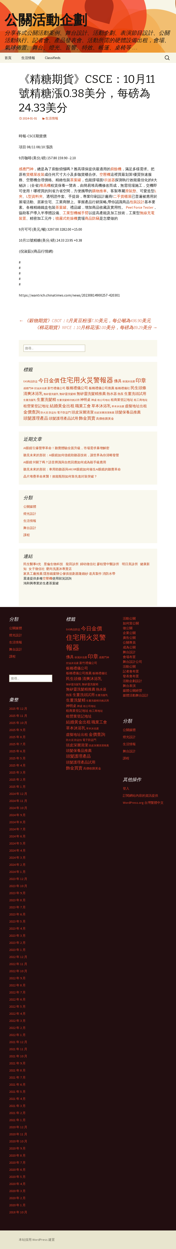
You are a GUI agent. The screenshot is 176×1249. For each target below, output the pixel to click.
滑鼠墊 (130, 191)
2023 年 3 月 (17, 935)
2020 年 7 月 (17, 1162)
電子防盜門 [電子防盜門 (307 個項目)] (64, 412)
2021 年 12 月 (18, 1042)
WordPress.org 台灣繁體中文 (143, 803)
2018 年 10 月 (18, 1212)
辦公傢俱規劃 (65, 574)
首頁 (8, 58)
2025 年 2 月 (17, 779)
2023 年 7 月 (17, 907)
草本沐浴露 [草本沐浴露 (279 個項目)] (118, 406)
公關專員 (129, 642)
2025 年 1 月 (17, 787)
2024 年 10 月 (18, 808)
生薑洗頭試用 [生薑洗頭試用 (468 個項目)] (135, 393)
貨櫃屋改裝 (35, 174)
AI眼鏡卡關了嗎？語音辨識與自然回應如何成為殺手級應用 (64, 462)
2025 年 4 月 (17, 765)
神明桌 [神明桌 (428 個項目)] (85, 399)
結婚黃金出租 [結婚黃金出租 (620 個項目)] (62, 405)
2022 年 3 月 (17, 1021)
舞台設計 (29, 528)
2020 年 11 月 (18, 1134)
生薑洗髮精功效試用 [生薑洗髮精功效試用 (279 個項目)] (68, 400)
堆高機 (45, 185)
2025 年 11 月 (18, 716)
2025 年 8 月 (17, 737)
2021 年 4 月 (17, 1099)
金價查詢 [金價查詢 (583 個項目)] (31, 412)
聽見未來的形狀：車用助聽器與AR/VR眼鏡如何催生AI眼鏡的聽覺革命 (72, 469)
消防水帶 (108, 574)
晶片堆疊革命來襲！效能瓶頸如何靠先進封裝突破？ (60, 476)
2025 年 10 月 (18, 723)
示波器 (109, 180)
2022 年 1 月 (17, 1035)
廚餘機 (115, 169)
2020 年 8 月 (17, 1155)
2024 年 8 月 (17, 822)
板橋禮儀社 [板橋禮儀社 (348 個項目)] (122, 388)
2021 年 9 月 (17, 1063)
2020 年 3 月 (17, 1191)
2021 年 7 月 (17, 1077)
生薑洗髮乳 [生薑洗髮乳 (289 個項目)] (29, 400)
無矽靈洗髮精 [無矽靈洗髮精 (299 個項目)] (67, 394)
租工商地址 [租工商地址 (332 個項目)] (141, 400)
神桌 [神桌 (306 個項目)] (94, 400)
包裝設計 (137, 202)
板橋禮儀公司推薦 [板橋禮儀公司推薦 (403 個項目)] (101, 388)
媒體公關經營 (132, 690)
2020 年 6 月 (17, 1170)
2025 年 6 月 (17, 751)
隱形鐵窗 (49, 574)
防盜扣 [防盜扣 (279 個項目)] (52, 412)
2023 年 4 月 (17, 928)
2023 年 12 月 (18, 879)
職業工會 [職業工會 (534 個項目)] (83, 405)
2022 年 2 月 (17, 1028)
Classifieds (52, 58)
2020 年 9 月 (17, 1148)
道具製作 (95, 574)
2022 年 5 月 (17, 1006)
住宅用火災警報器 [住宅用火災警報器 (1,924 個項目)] (86, 380)
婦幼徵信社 (88, 564)
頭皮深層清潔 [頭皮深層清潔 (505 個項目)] (83, 412)
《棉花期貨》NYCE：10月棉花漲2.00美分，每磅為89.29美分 (96, 327)
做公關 (127, 628)
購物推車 (99, 191)
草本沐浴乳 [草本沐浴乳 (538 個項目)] (101, 405)
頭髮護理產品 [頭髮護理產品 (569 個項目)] (35, 418)
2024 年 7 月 (17, 829)
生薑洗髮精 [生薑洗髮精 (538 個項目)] (46, 399)
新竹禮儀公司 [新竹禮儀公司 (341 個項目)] (56, 388)
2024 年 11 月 (18, 801)
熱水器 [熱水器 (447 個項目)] (112, 393)
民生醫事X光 (32, 564)
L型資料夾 (34, 196)
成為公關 (129, 647)
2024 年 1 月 (17, 872)
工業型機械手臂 (75, 212)
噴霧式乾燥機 (66, 218)
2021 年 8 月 (17, 1070)
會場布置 (129, 657)
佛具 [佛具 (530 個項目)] (118, 380)
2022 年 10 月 (18, 971)
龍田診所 (72, 564)
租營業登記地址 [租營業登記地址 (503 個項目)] (36, 406)
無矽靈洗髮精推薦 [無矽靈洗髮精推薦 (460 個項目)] (91, 393)
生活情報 (28, 58)
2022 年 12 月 (18, 957)
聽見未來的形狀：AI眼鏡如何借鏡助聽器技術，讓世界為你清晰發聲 (71, 455)
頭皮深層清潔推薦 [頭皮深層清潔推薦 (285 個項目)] (104, 412)
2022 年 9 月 (17, 978)
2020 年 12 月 (18, 1127)
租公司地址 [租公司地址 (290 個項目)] (103, 400)
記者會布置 (131, 671)
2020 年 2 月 (17, 1198)
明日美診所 (129, 564)
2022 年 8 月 (17, 985)
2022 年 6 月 (17, 999)
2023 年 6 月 (17, 914)
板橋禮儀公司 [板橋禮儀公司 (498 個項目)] (77, 388)
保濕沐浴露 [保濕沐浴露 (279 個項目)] (128, 381)
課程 (26, 535)
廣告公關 (129, 638)
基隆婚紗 (82, 574)
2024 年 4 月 (17, 850)
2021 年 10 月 (18, 1056)
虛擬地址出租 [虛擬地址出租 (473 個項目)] (136, 406)
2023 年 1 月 (17, 950)
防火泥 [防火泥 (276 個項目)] (44, 412)
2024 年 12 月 (18, 794)
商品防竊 (92, 218)
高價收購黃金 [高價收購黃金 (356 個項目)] (105, 419)
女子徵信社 (37, 569)
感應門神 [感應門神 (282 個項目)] (28, 388)
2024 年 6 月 (17, 836)
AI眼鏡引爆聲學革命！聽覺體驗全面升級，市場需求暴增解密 (66, 448)
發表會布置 (131, 676)
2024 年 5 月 (17, 843)
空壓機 (104, 174)
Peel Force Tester (139, 207)
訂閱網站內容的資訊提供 (140, 795)
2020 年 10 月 (18, 1141)
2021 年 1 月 (17, 1120)
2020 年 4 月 (17, 1184)
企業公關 (129, 633)
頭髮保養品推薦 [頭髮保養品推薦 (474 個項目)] (128, 412)
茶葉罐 (75, 180)
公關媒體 (29, 506)
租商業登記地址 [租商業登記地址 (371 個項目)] (122, 400)
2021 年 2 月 (17, 1113)
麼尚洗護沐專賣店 (59, 569)
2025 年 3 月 (17, 772)
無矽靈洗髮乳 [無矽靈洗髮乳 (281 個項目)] (51, 394)
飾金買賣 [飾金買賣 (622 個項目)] (87, 418)
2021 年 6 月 (17, 1084)
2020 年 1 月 (17, 1205)
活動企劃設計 (132, 681)
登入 (126, 788)
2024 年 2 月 (17, 865)
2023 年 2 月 (17, 943)
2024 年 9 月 (17, 815)
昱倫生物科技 (53, 564)
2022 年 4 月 (17, 1014)
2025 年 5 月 (17, 758)
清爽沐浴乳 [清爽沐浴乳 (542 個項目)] (33, 393)
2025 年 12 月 (18, 709)
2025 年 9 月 (17, 730)
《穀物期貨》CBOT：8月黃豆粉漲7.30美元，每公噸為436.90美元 (85, 320)
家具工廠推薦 (33, 574)
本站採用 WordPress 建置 (37, 1240)
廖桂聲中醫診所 (108, 564)
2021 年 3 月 (17, 1106)
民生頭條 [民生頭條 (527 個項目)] (138, 387)
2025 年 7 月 (17, 744)
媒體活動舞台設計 (135, 695)
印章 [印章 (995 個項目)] (141, 380)
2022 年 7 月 (17, 992)
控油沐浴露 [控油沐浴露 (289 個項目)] (40, 388)
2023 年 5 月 (17, 921)
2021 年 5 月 (17, 1092)
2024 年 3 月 (17, 857)
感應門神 (26, 169)
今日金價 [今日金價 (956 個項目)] (48, 380)
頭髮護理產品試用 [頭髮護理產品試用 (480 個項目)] (63, 418)
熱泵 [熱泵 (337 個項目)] (121, 394)
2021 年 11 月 (18, 1049)
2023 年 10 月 (18, 886)
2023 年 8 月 (17, 900)
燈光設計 (29, 514)
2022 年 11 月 (18, 964)
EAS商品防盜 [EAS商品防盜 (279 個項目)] (30, 381)
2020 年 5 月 (17, 1177)
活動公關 (129, 618)
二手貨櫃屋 (122, 196)
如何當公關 (131, 623)
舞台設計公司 (132, 662)
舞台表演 (129, 686)
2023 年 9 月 (17, 893)
